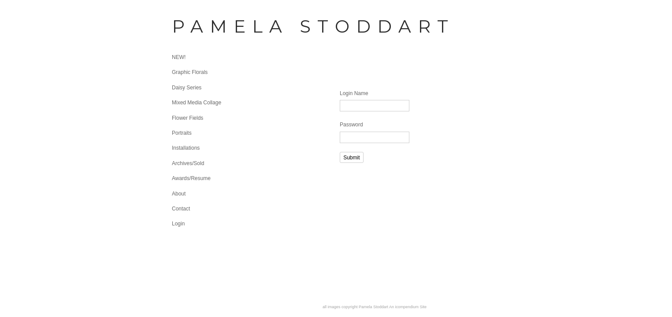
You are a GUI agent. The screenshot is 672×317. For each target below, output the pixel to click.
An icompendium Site (408, 307)
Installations (186, 148)
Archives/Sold (188, 163)
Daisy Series (186, 88)
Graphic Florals (190, 72)
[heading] (194, 26)
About (179, 194)
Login (178, 224)
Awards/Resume (191, 178)
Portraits (182, 133)
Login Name (354, 93)
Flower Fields (187, 118)
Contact (181, 209)
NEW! (179, 57)
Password (351, 125)
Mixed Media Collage (196, 103)
